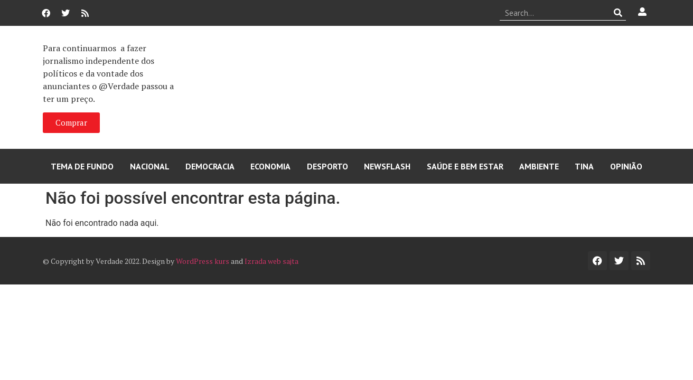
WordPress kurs (202, 261)
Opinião (626, 166)
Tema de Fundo (82, 166)
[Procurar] (618, 12)
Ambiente (539, 166)
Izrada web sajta (271, 261)
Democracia (210, 166)
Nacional (150, 166)
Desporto (327, 166)
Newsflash (387, 166)
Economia (270, 166)
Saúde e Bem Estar (465, 166)
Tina (584, 166)
